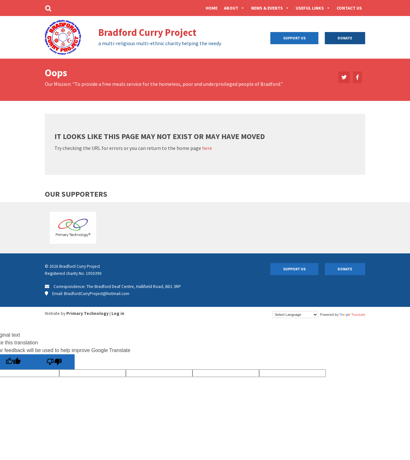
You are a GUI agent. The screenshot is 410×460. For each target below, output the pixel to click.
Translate (352, 314)
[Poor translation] (54, 361)
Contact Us (349, 8)
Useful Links (313, 8)
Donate (345, 38)
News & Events (270, 8)
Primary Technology (87, 313)
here (207, 148)
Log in (117, 313)
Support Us (294, 38)
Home (211, 8)
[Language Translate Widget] (295, 314)
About (234, 8)
